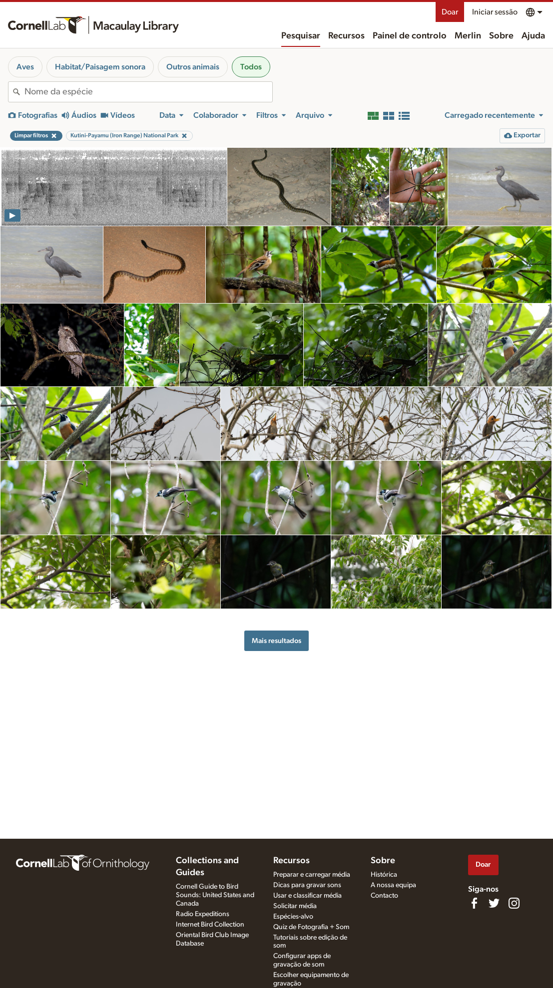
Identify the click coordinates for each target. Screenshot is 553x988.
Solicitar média (295, 906)
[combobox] (148, 92)
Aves (25, 67)
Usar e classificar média (307, 895)
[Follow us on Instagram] (514, 903)
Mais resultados (276, 641)
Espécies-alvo (293, 916)
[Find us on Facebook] (474, 903)
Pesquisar (300, 35)
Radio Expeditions (202, 914)
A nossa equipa (393, 885)
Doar (450, 12)
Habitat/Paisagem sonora (100, 67)
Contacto (384, 895)
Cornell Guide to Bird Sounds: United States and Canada (215, 895)
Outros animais (192, 67)
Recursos (346, 35)
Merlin (468, 35)
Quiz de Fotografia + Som (311, 927)
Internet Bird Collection (210, 924)
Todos (251, 67)
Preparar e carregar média (311, 874)
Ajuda (533, 35)
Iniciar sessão (495, 12)
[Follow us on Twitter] (494, 903)
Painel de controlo (410, 35)
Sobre (501, 35)
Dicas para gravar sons (307, 885)
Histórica (384, 874)
